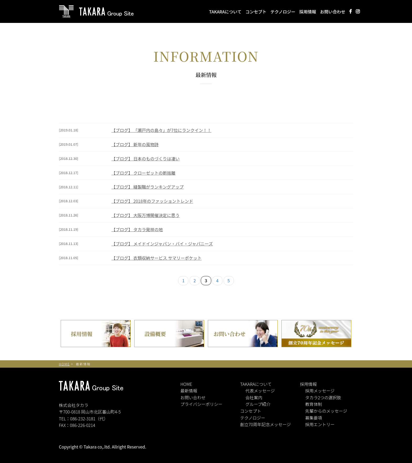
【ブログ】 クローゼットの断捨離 (143, 173)
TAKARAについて (225, 11)
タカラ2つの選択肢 (323, 397)
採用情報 (307, 11)
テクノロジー (282, 11)
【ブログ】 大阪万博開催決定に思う (145, 215)
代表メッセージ (260, 390)
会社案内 (253, 397)
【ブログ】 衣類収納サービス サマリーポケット (156, 258)
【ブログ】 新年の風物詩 (135, 144)
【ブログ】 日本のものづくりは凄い (145, 158)
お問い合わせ (332, 11)
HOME (186, 384)
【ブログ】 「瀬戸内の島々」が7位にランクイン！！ (161, 130)
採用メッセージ (320, 390)
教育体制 (313, 404)
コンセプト (255, 11)
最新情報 (189, 390)
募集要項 (313, 418)
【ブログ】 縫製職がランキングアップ (147, 187)
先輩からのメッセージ (326, 411)
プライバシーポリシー (202, 404)
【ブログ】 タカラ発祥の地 (137, 229)
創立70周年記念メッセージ (265, 424)
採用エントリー (320, 424)
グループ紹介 (257, 404)
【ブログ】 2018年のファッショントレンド (152, 201)
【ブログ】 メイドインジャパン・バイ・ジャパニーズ (162, 243)
